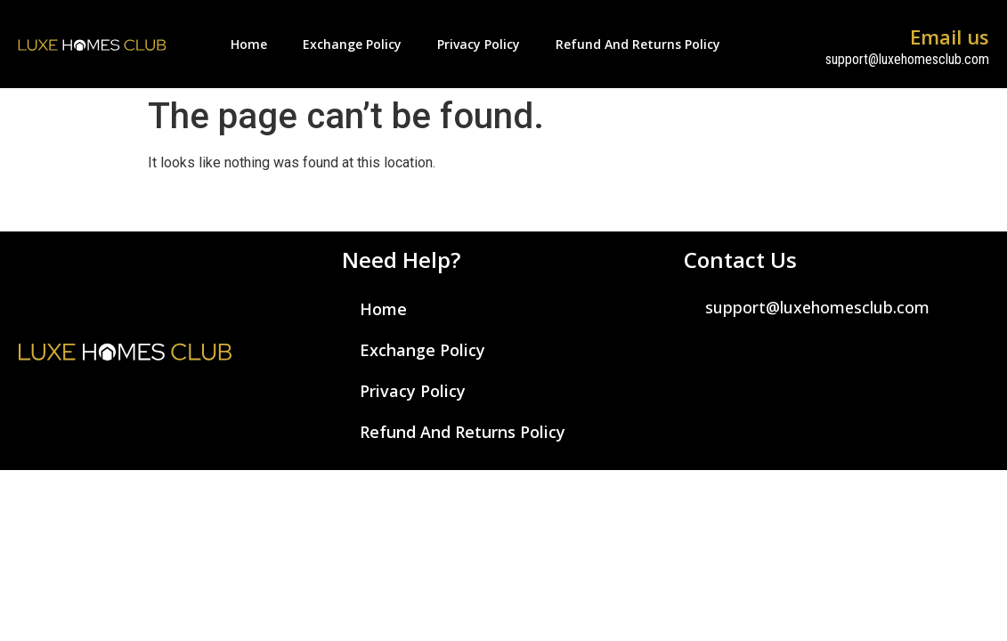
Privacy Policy (478, 44)
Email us (949, 36)
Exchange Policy (352, 44)
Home (249, 44)
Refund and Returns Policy (638, 44)
